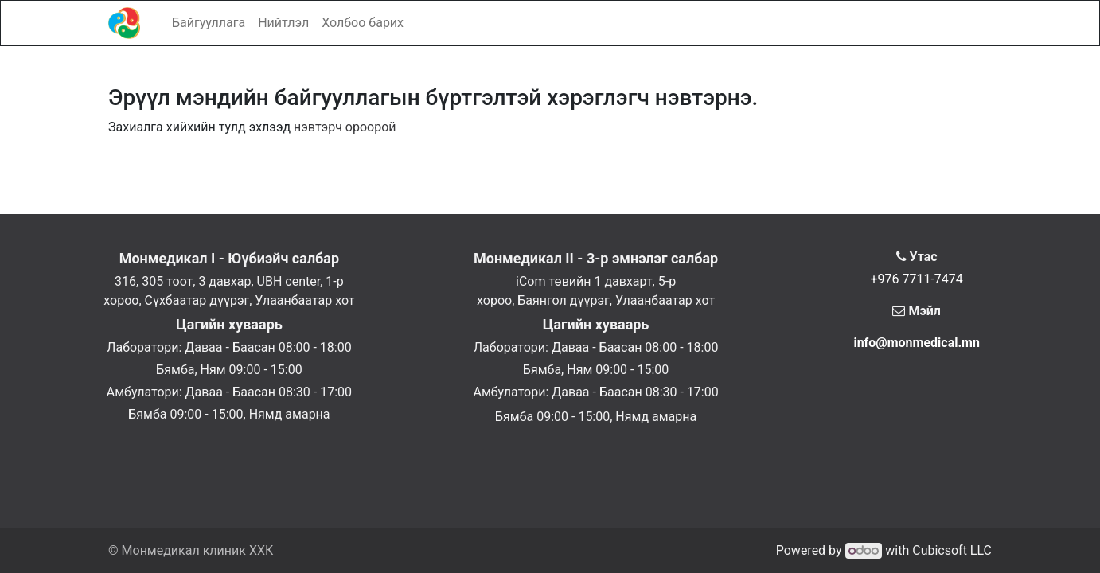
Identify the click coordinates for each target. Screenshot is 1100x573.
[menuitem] (209, 23)
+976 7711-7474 (916, 278)
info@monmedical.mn (916, 342)
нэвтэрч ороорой (345, 126)
